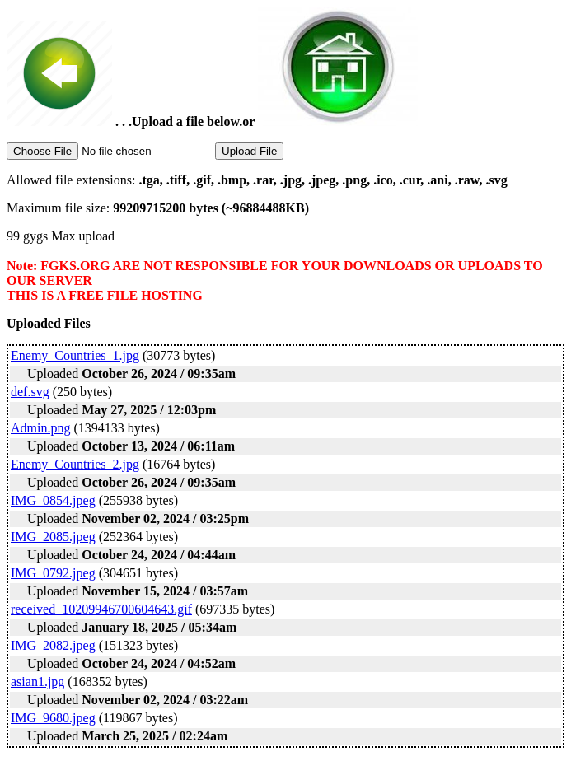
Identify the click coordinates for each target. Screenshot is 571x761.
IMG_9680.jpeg (53, 718)
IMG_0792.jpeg (53, 573)
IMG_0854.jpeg (53, 500)
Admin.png (40, 428)
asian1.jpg (37, 682)
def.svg (30, 392)
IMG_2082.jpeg (53, 645)
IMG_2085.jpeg (53, 537)
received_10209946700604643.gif (101, 609)
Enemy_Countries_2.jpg (75, 464)
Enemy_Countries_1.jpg (75, 355)
